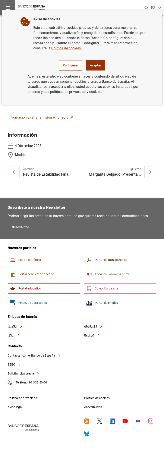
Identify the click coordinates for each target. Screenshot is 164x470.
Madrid (17, 155)
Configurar (70, 65)
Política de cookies (97, 398)
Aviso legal (15, 407)
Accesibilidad (93, 407)
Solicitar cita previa (24, 373)
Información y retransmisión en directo (40, 117)
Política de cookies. (66, 48)
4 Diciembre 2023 (24, 146)
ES (156, 7)
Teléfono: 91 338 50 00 (27, 382)
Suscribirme (20, 227)
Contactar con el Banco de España (34, 355)
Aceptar (95, 65)
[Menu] (7, 7)
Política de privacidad (22, 398)
